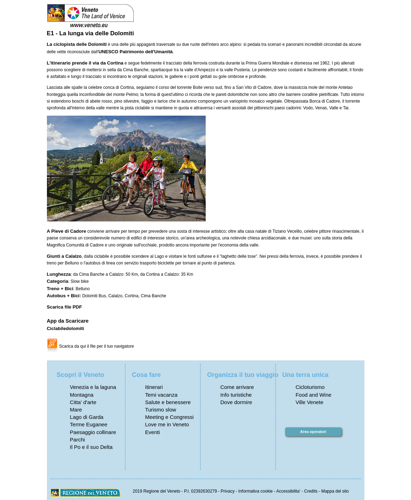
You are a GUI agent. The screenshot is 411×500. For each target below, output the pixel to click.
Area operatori (313, 431)
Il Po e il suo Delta (91, 447)
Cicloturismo (310, 387)
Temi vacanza (161, 395)
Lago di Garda (86, 417)
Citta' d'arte (83, 402)
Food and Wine (314, 395)
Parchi (77, 440)
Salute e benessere (168, 402)
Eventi (152, 432)
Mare (76, 410)
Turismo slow (160, 410)
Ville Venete (310, 402)
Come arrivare (237, 387)
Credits (311, 491)
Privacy (228, 491)
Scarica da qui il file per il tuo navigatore (96, 346)
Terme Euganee (88, 424)
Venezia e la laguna (93, 387)
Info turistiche (236, 395)
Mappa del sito (335, 491)
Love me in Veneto (167, 424)
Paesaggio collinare (93, 432)
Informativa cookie (255, 491)
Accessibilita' (288, 491)
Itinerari (154, 387)
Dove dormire (236, 402)
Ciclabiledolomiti (65, 328)
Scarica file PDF (64, 307)
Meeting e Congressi (169, 417)
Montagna (81, 395)
